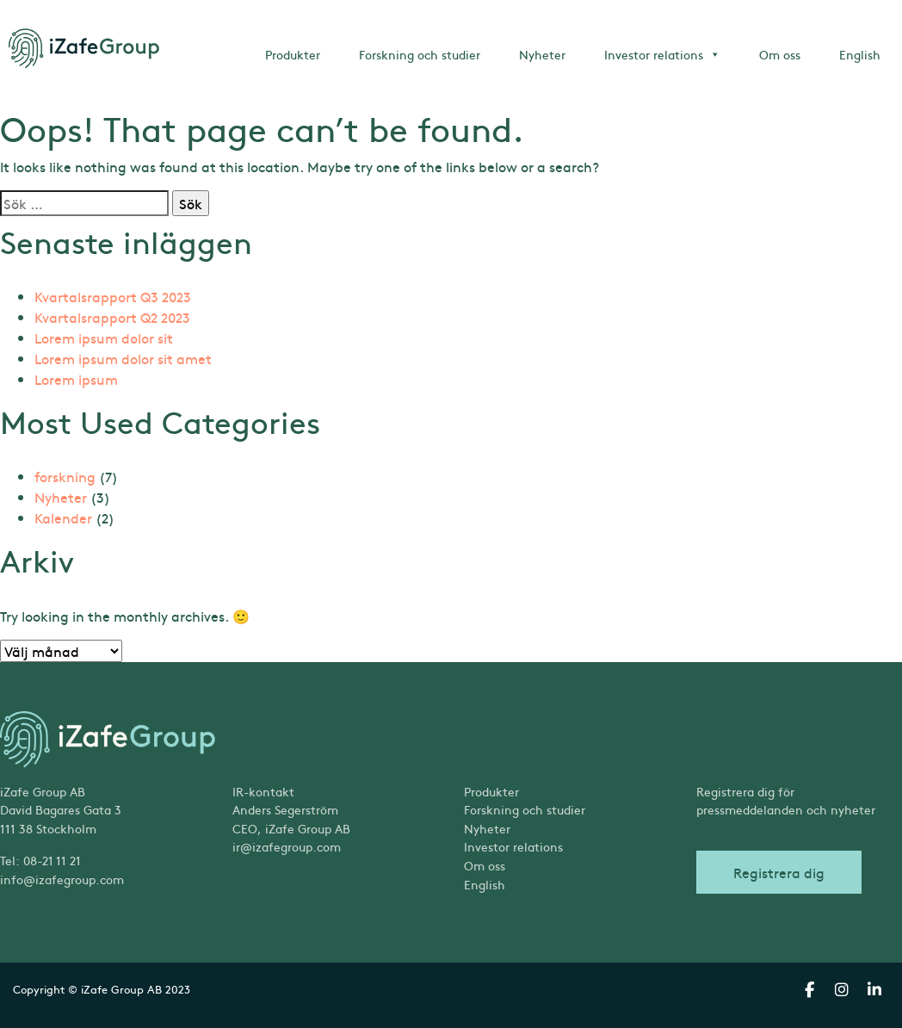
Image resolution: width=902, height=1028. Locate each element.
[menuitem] (567, 885)
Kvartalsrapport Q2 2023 (112, 316)
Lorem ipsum (76, 378)
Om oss (779, 54)
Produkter (292, 54)
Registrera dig (779, 872)
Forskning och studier (419, 54)
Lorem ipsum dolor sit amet (123, 358)
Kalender (63, 517)
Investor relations (662, 54)
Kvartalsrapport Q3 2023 (112, 296)
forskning (65, 476)
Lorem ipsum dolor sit (103, 337)
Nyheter (542, 54)
